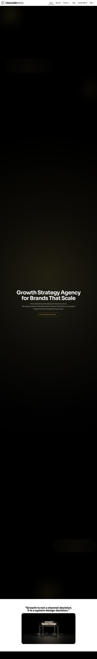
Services (66, 3)
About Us (58, 3)
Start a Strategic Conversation (48, 314)
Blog (74, 3)
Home (51, 3)
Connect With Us (82, 3)
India (92, 3)
